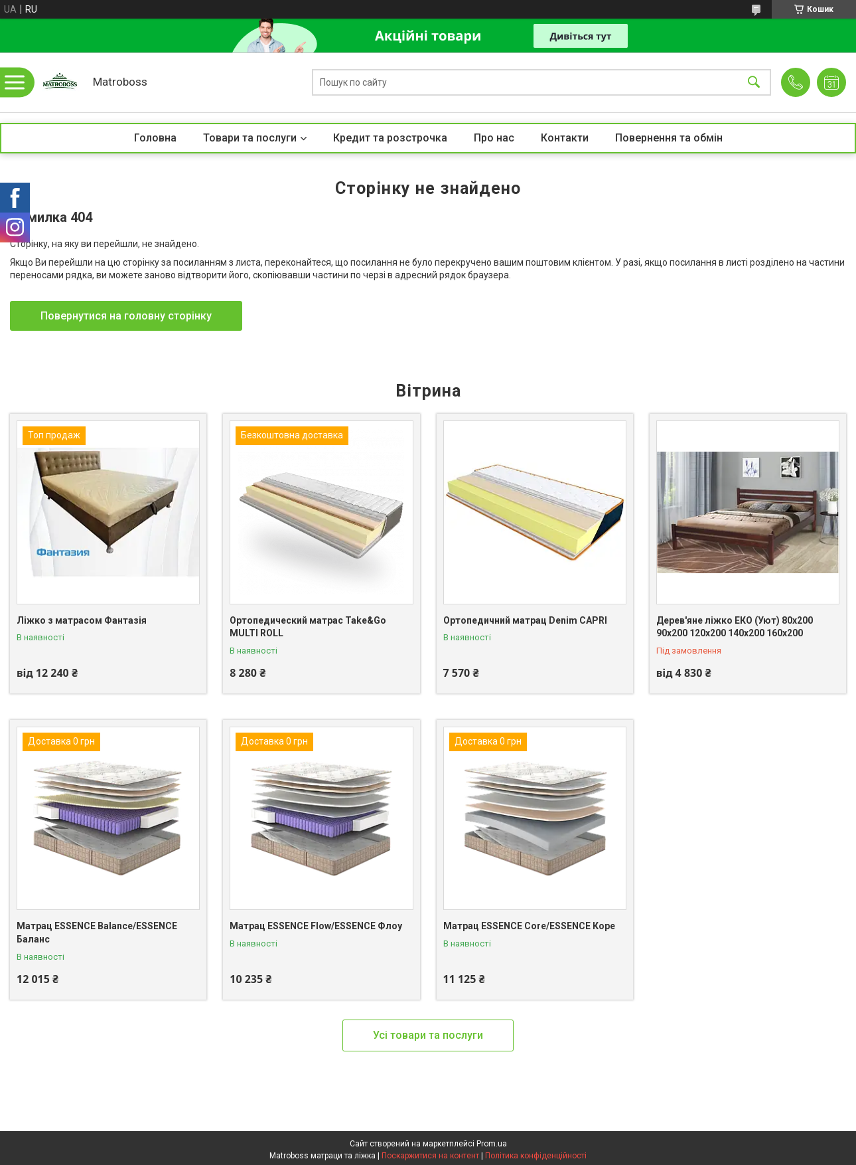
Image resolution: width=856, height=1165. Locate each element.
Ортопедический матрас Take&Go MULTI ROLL (308, 627)
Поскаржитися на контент (430, 1155)
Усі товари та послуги (428, 1035)
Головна (155, 138)
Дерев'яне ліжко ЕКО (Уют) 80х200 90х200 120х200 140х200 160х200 (734, 627)
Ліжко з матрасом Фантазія (82, 620)
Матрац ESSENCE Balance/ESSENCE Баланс (97, 932)
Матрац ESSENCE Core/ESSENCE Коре (529, 926)
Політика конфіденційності (536, 1155)
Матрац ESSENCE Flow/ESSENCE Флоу (316, 926)
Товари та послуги (250, 138)
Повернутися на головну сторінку (126, 316)
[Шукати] (754, 82)
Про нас (494, 138)
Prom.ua (491, 1143)
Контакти (565, 138)
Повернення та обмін (669, 138)
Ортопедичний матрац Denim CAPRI (525, 620)
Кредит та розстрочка (390, 138)
